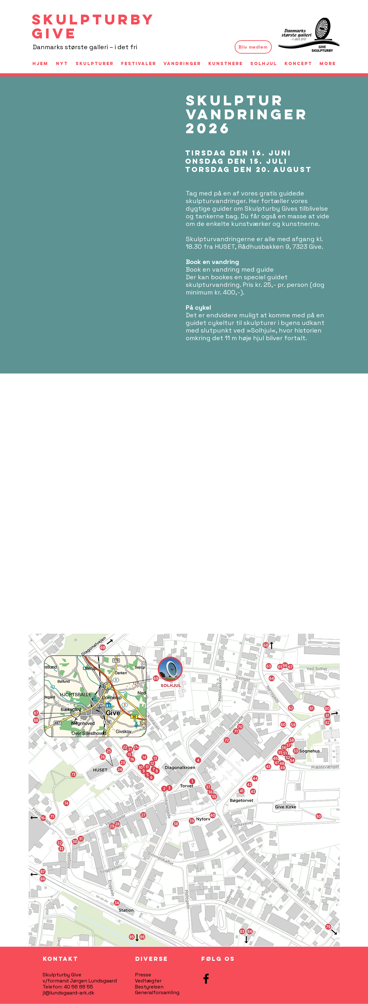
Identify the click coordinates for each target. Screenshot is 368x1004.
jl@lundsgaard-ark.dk (68, 992)
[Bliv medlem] (253, 47)
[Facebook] (206, 978)
